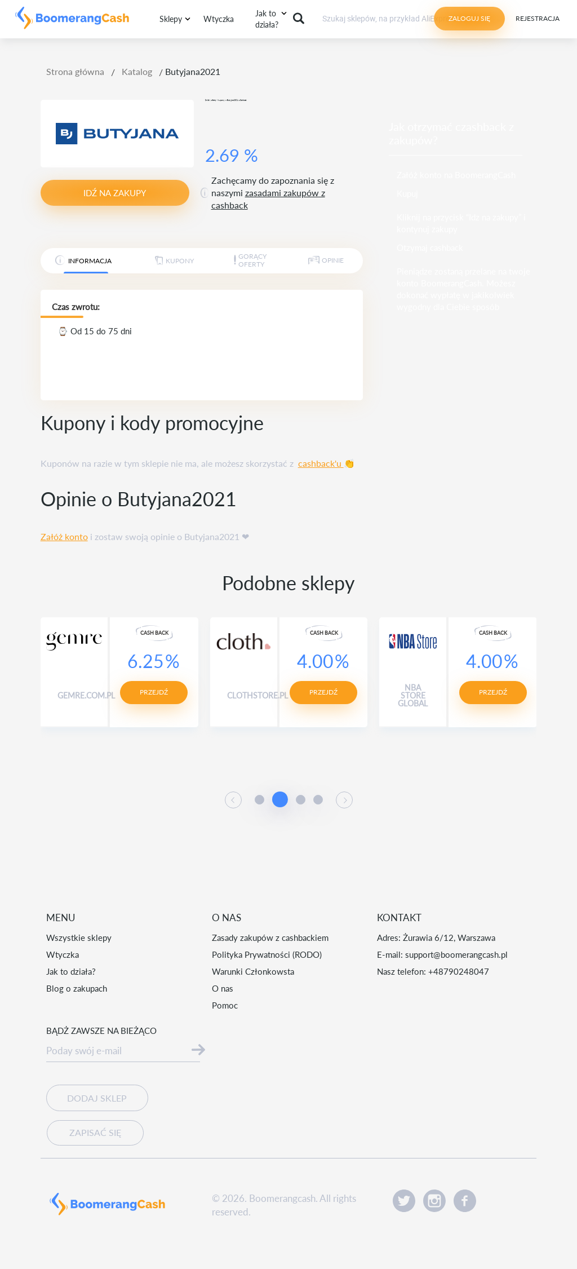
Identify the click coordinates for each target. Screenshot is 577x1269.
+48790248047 (458, 971)
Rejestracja (538, 18)
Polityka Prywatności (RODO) (267, 954)
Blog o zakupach (76, 988)
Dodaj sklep (96, 1098)
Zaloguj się (469, 18)
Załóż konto (64, 536)
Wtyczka (218, 19)
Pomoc (225, 1005)
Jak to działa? (71, 971)
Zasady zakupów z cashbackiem (270, 937)
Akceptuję (374, 1229)
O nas (222, 988)
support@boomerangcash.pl (456, 954)
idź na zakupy (115, 192)
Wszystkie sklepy (79, 937)
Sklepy (170, 19)
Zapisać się (90, 1125)
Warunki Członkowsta (253, 971)
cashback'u (321, 463)
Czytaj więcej (268, 1239)
